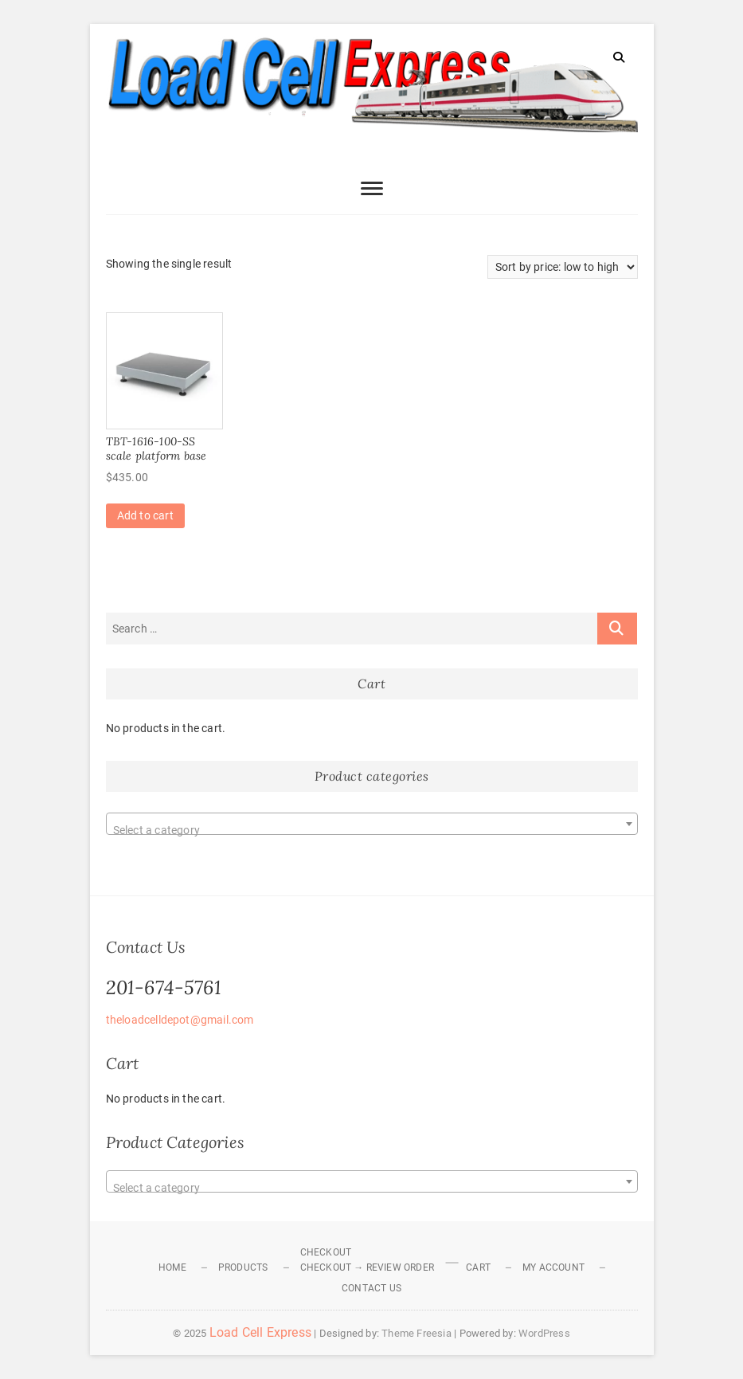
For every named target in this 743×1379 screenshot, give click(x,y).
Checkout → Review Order (367, 1267)
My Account (553, 1267)
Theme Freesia (416, 1333)
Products (243, 1267)
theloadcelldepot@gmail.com (180, 1019)
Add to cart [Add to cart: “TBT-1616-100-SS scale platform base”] (145, 515)
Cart (478, 1267)
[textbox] (372, 830)
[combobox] (372, 824)
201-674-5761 (163, 987)
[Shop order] (562, 267)
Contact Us (371, 1288)
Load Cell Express (260, 1332)
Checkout (326, 1252)
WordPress (544, 1333)
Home (172, 1267)
